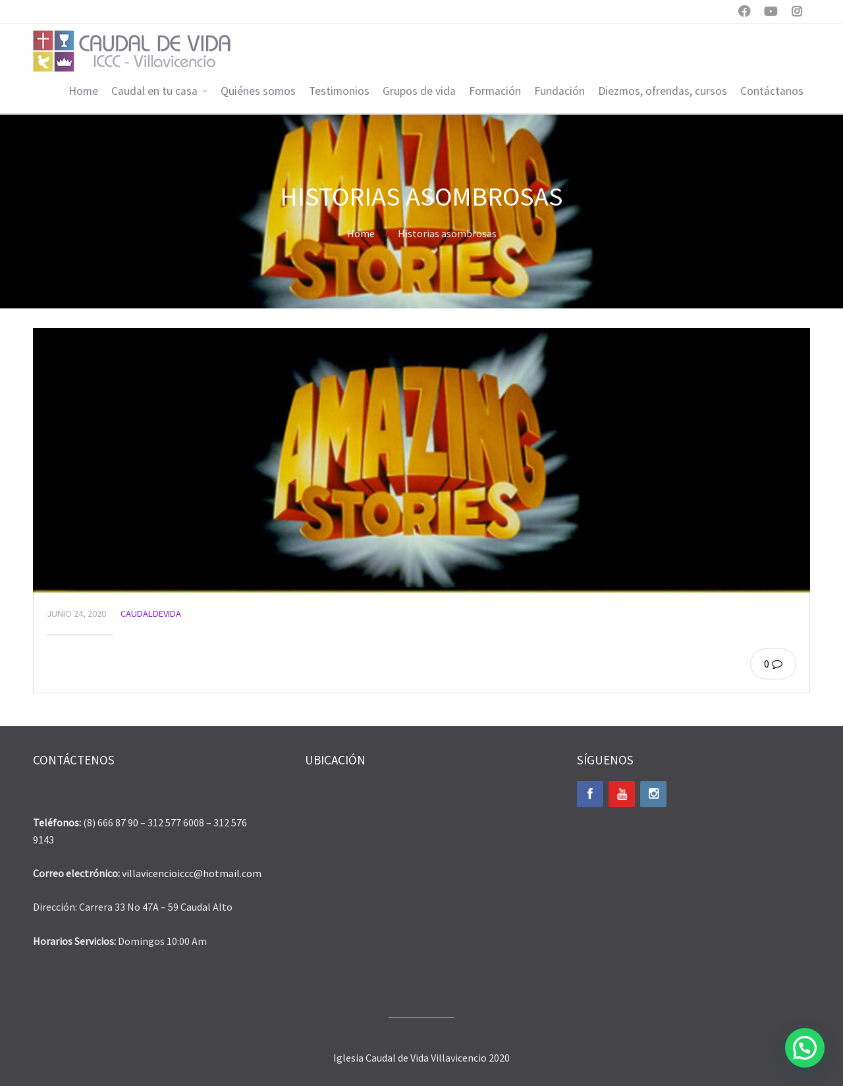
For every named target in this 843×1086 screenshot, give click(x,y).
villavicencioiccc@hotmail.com (191, 873)
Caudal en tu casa (154, 91)
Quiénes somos (258, 91)
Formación (495, 91)
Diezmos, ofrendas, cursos (662, 91)
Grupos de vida (419, 91)
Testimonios (339, 91)
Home (83, 91)
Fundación (559, 91)
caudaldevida (151, 613)
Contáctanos (771, 91)
